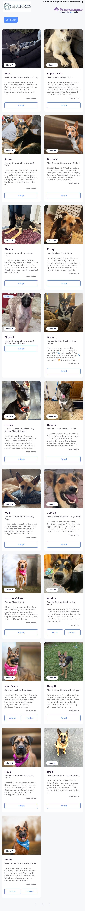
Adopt (21, 105)
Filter (11, 19)
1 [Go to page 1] (42, 904)
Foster (72, 632)
